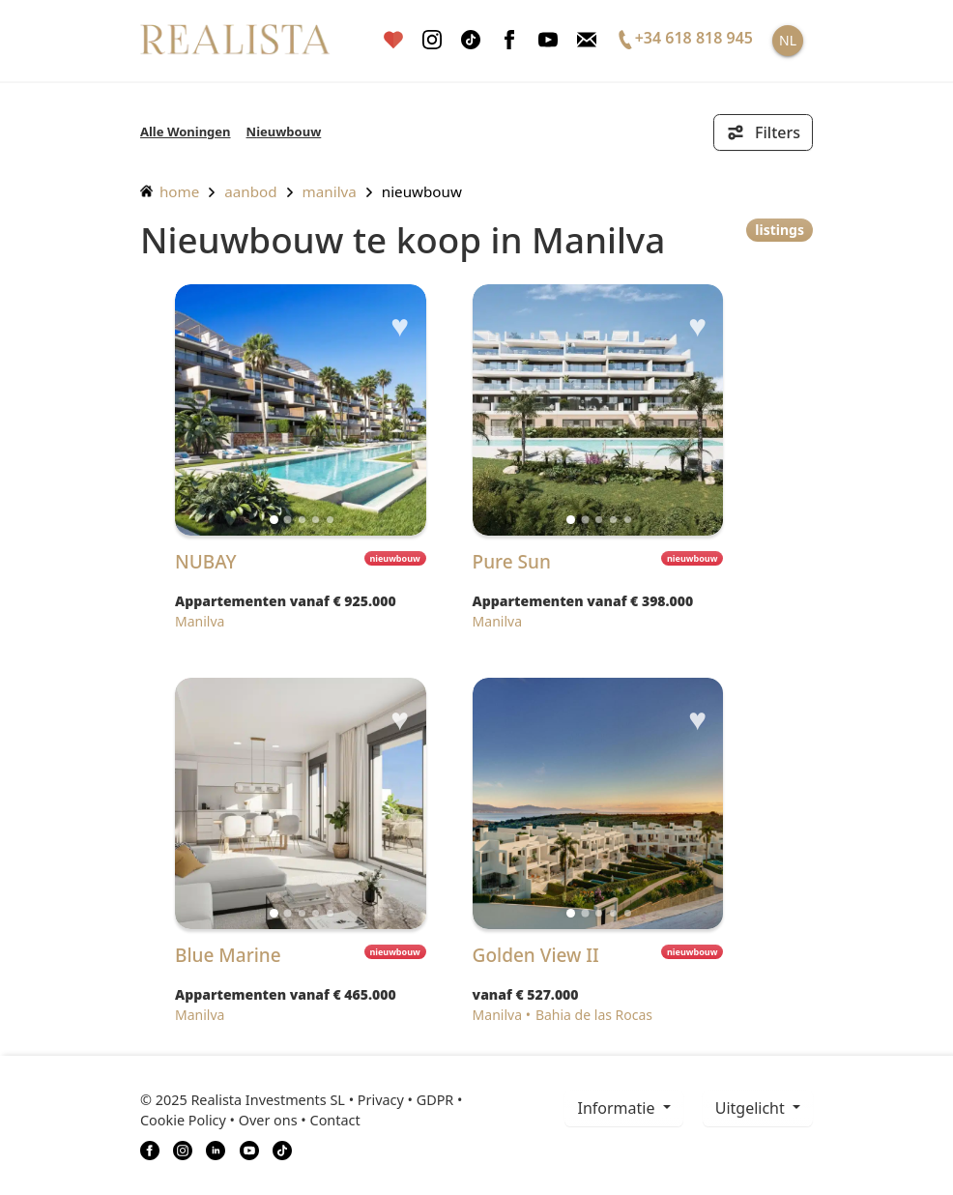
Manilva (330, 191)
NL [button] (787, 40)
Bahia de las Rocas (593, 1015)
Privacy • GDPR (406, 1100)
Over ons (268, 1120)
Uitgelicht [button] (752, 1108)
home (169, 191)
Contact (335, 1120)
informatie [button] (617, 1108)
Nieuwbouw (284, 131)
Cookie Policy (183, 1120)
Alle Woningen (185, 131)
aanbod (250, 191)
